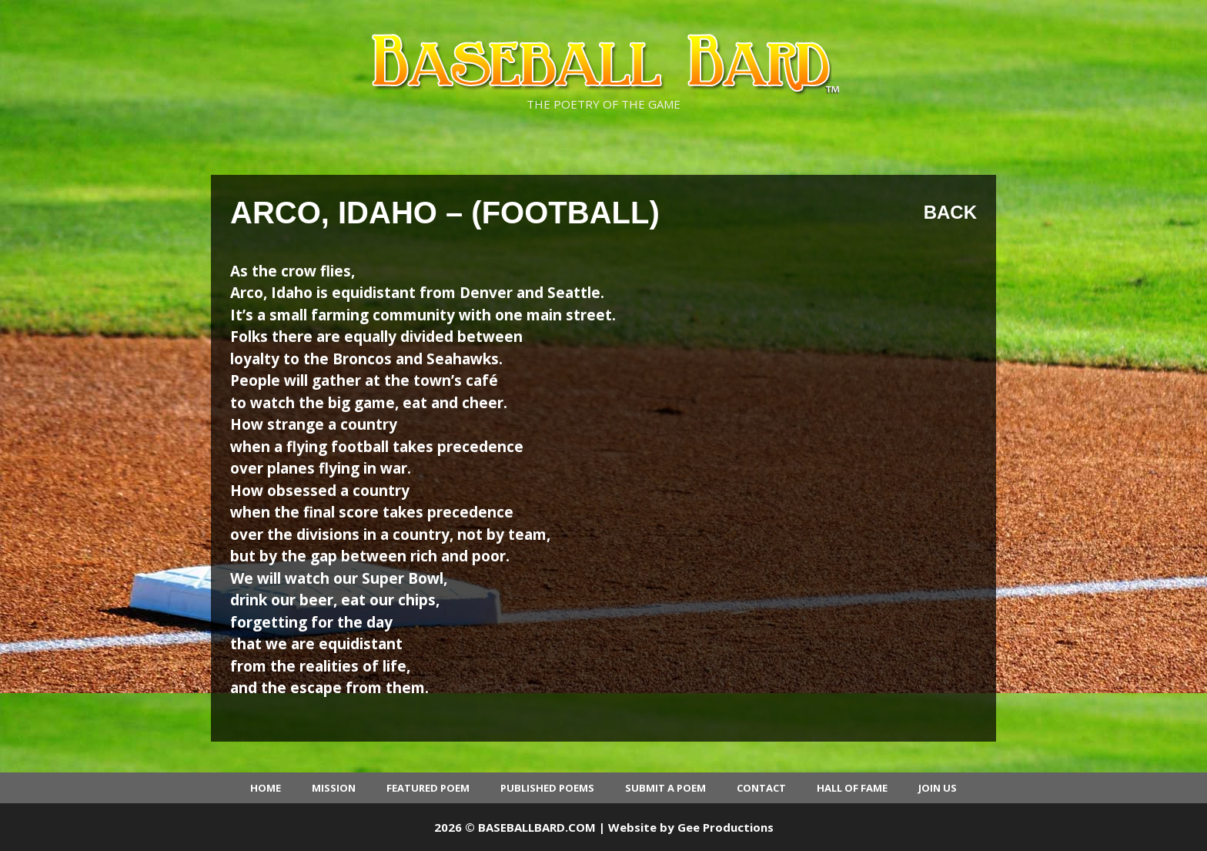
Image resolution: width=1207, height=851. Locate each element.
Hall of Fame (852, 788)
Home (265, 788)
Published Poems (547, 788)
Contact (761, 788)
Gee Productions (725, 827)
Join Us (937, 788)
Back (950, 212)
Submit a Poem (665, 788)
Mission (334, 788)
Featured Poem (428, 788)
